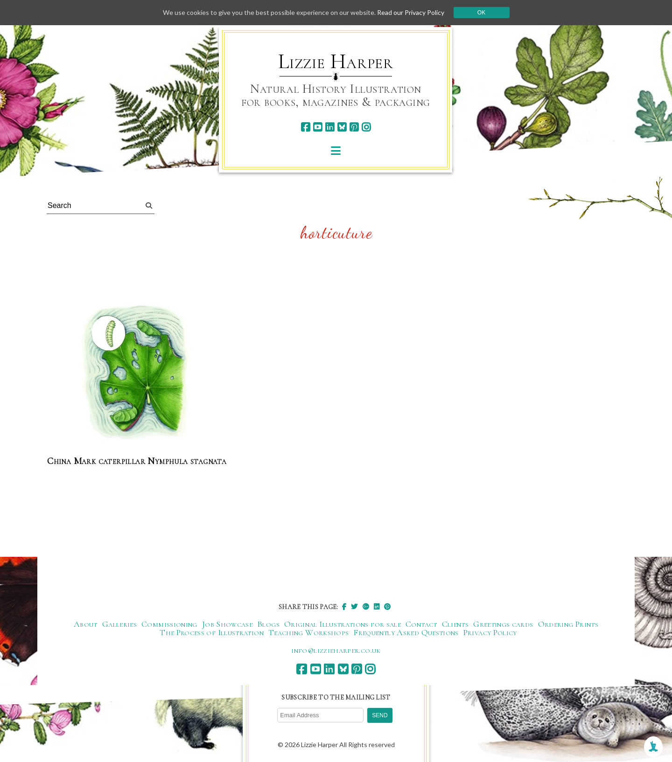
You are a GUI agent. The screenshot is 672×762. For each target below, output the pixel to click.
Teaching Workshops (308, 632)
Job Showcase (227, 624)
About (86, 624)
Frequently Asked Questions (405, 632)
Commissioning (169, 624)
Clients (455, 624)
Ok (481, 12)
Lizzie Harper (335, 61)
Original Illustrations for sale (342, 624)
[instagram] (366, 127)
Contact (421, 624)
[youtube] (317, 127)
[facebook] (305, 127)
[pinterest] (354, 127)
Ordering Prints (568, 624)
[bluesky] (341, 127)
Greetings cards (503, 624)
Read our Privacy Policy (410, 12)
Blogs (268, 624)
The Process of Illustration (212, 632)
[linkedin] (329, 127)
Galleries (119, 624)
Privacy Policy (490, 632)
